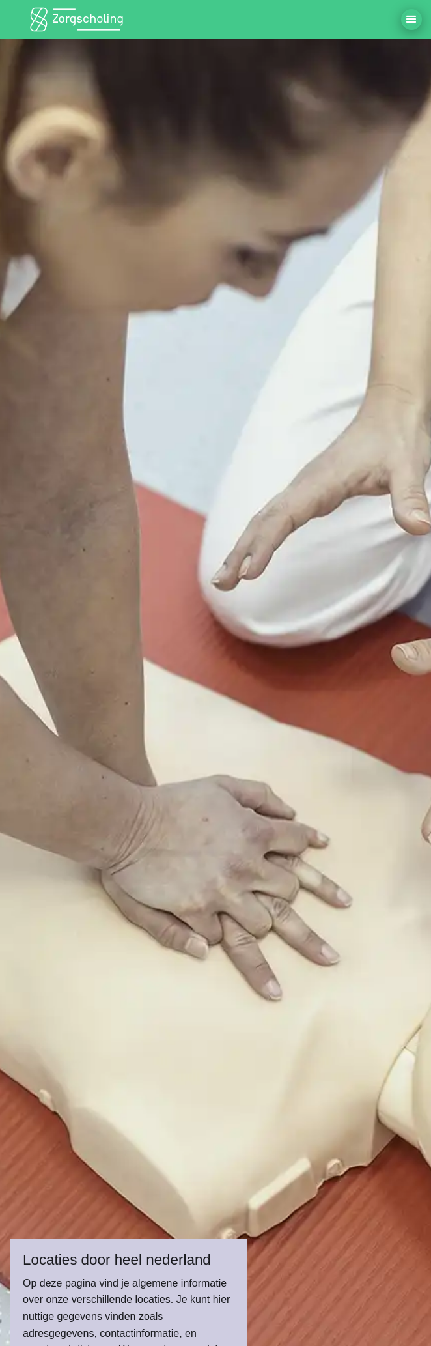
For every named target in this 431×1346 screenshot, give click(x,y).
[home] (78, 19)
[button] (411, 19)
